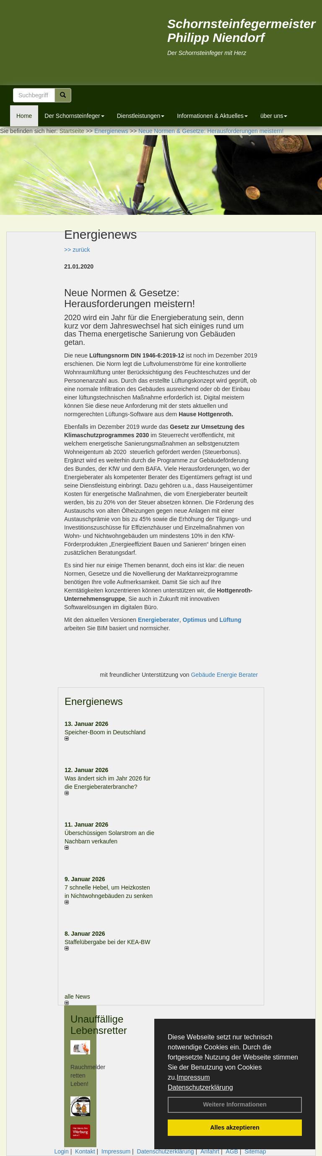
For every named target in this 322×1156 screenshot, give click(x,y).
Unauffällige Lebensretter (98, 1024)
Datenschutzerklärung (200, 1087)
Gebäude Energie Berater (224, 674)
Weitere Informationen (235, 1104)
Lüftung (230, 619)
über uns (273, 115)
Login (61, 1151)
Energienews (94, 701)
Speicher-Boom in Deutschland (105, 732)
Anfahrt (209, 1151)
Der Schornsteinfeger (74, 115)
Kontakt (85, 1151)
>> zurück (77, 249)
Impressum (193, 1077)
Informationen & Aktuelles (212, 115)
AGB (232, 1151)
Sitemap (255, 1151)
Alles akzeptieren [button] (235, 1127)
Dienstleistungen (141, 115)
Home (24, 115)
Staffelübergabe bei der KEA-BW (107, 942)
